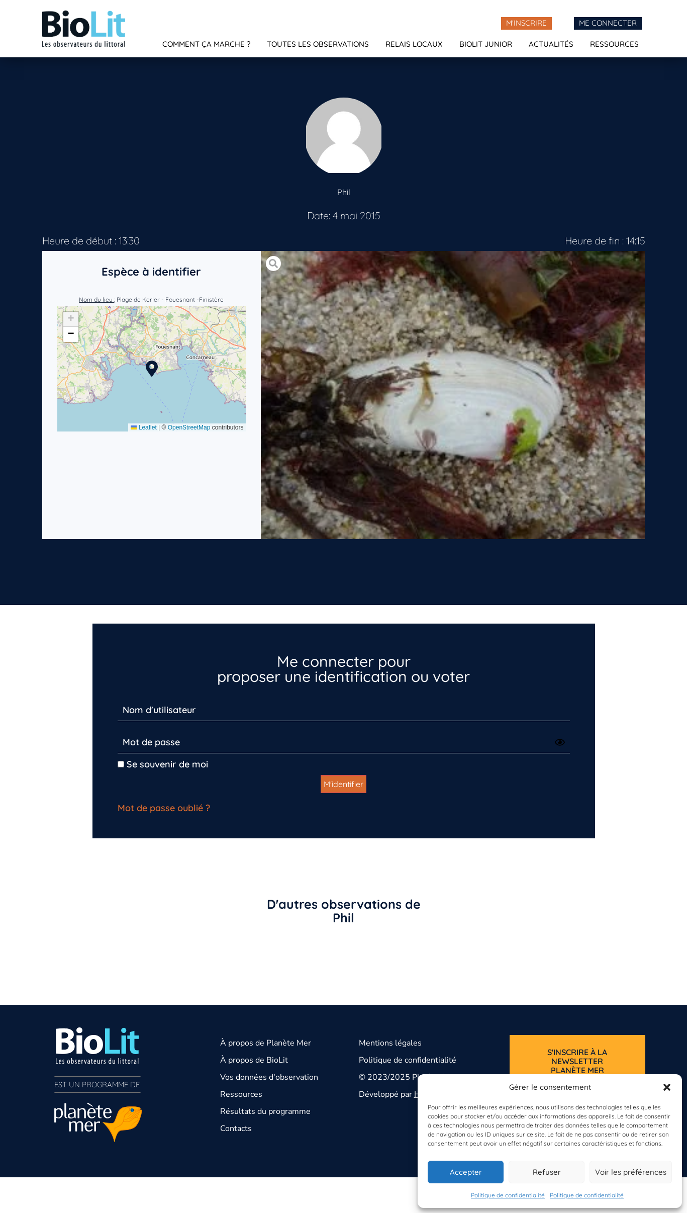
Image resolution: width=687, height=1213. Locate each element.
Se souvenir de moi (163, 764)
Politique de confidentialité (508, 1195)
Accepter (466, 1172)
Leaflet (143, 427)
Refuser (547, 1172)
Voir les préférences (630, 1172)
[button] (667, 1087)
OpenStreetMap (189, 427)
